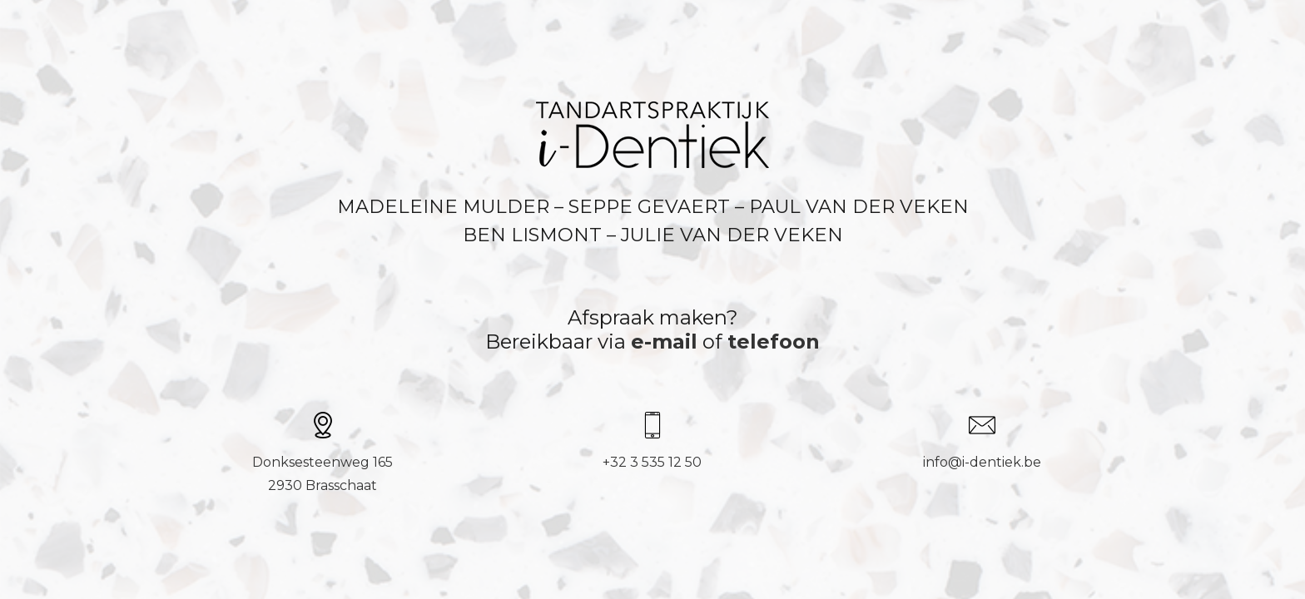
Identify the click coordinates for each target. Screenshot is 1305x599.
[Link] (652, 134)
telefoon (773, 341)
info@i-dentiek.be (982, 462)
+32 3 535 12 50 (652, 462)
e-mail (664, 341)
